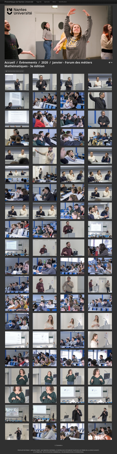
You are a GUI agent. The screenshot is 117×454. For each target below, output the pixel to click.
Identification (63, 2)
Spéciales (47, 2)
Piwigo (28, 450)
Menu (54, 2)
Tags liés (38, 2)
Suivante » (60, 445)
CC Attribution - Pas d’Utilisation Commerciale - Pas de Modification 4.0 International (58, 452)
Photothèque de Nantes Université (19, 2)
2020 (44, 62)
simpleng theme (35, 450)
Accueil (10, 62)
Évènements (28, 62)
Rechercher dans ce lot (15, 71)
